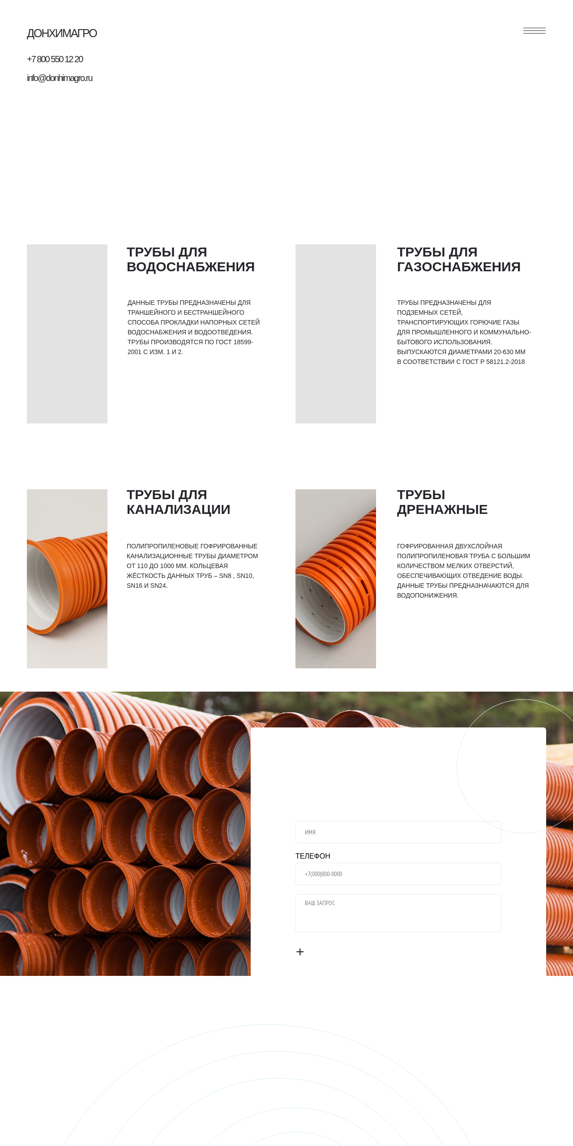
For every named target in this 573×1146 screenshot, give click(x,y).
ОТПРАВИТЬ (331, 952)
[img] (67, 333)
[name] (398, 832)
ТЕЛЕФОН (312, 856)
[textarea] (398, 913)
